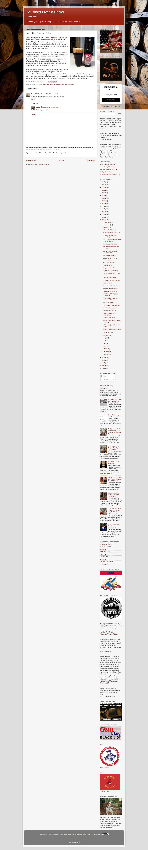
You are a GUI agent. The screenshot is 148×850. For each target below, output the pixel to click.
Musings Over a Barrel (45, 12)
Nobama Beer (107, 265)
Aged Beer (46, 84)
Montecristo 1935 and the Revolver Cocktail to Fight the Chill (114, 479)
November (106, 225)
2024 (103, 187)
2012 (103, 220)
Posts (103, 376)
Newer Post (31, 160)
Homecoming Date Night (110, 291)
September (107, 332)
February (106, 351)
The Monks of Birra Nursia (111, 244)
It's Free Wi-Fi (107, 283)
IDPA (101, 559)
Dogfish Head (69, 84)
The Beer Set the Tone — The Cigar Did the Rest (113, 447)
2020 (103, 198)
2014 (103, 214)
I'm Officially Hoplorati (110, 308)
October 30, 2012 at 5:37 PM (52, 107)
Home (61, 160)
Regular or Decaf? (108, 268)
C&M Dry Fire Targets (110, 277)
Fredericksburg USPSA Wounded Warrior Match (111, 299)
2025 (103, 184)
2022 (103, 192)
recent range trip (51, 37)
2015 (103, 211)
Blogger (77, 842)
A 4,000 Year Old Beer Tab (113, 462)
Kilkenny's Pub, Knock (110, 230)
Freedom (102, 556)
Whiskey (102, 564)
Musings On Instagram (107, 172)
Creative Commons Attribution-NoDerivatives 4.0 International (86, 834)
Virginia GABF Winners (110, 288)
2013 (103, 217)
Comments (105, 379)
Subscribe (111, 100)
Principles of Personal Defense (109, 634)
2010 (103, 360)
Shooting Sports (105, 561)
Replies (35, 103)
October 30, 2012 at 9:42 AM (49, 94)
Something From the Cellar (111, 232)
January (106, 354)
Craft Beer (61, 84)
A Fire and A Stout (108, 302)
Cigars (102, 549)
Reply (33, 99)
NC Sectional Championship (112, 305)
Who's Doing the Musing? (107, 164)
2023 (103, 190)
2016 (103, 209)
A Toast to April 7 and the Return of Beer (114, 400)
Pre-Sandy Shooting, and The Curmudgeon (112, 240)
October (106, 227)
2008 (103, 365)
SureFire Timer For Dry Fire (111, 286)
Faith (101, 554)
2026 (103, 182)
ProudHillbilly (35, 94)
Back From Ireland (108, 262)
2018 (103, 203)
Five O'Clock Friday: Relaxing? (109, 314)
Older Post (90, 160)
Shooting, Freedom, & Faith (108, 169)
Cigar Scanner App (114, 415)
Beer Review (54, 84)
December (106, 222)
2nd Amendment (105, 544)
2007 (103, 368)
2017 (103, 206)
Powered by (111, 106)
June (105, 340)
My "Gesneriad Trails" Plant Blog (110, 174)
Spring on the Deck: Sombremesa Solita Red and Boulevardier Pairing (115, 431)
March (105, 348)
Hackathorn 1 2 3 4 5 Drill (111, 270)
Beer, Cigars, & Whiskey (107, 167)
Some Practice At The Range (112, 329)
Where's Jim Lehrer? (109, 317)
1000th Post (103, 389)
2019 (103, 201)
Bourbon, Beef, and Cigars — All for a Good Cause (114, 494)
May (104, 343)
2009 (103, 363)
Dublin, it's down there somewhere (110, 258)
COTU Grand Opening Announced (110, 252)
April (105, 346)
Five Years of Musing (109, 310)
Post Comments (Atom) (42, 164)
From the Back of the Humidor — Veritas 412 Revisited (114, 510)
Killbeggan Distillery (109, 255)
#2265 (107, 683)
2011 (103, 357)
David (38, 107)
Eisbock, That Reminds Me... (112, 280)
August (105, 335)
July (104, 338)
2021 (103, 195)
